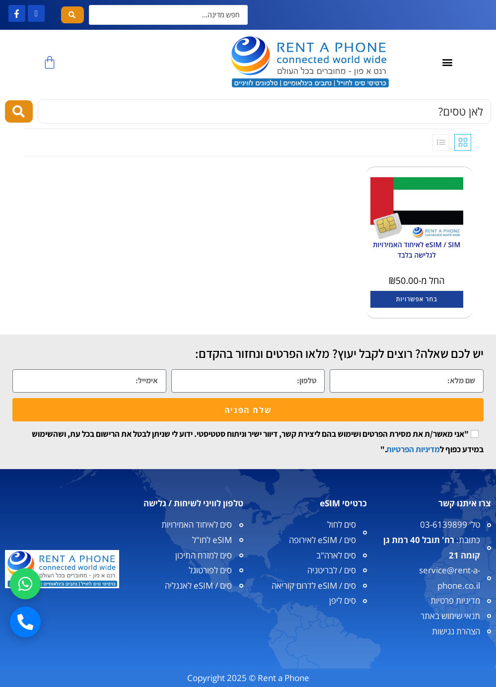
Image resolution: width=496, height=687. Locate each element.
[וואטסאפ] (25, 583)
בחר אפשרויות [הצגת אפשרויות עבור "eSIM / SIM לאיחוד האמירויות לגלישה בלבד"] (416, 299)
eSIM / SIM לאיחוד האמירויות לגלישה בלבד (416, 250)
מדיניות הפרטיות (413, 449)
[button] (447, 62)
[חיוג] (25, 622)
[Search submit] (72, 14)
